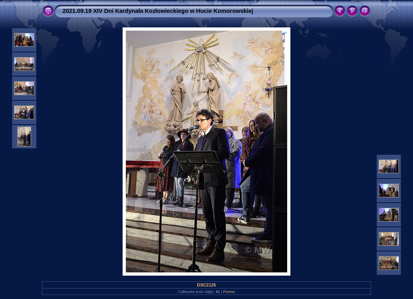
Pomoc (229, 291)
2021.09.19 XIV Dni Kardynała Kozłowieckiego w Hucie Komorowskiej (158, 11)
